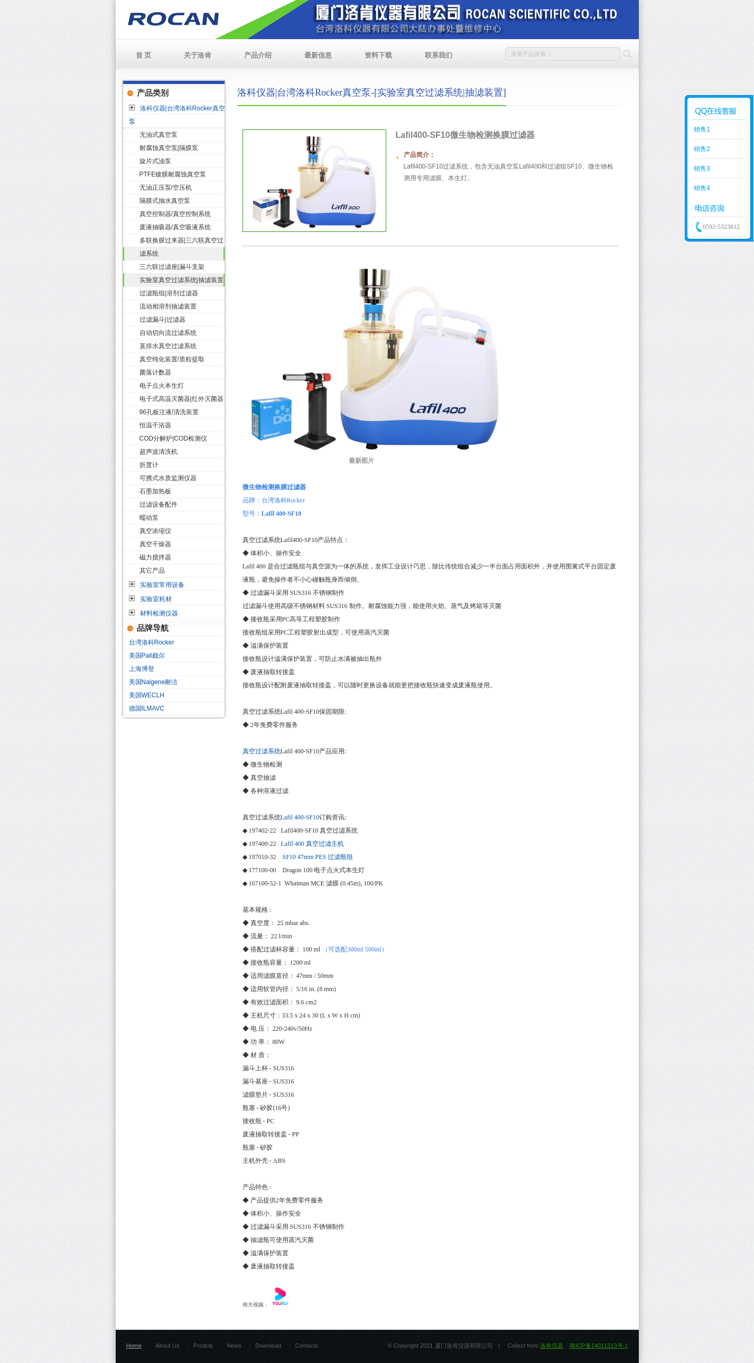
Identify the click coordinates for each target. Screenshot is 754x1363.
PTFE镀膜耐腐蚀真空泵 (173, 174)
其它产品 (152, 570)
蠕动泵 (149, 517)
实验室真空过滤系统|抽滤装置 (181, 280)
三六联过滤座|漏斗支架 (171, 266)
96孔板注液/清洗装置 (169, 412)
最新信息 (318, 55)
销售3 (701, 168)
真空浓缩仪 (155, 531)
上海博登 (141, 669)
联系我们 (438, 55)
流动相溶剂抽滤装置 (168, 306)
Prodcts (203, 1345)
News (234, 1345)
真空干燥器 (155, 544)
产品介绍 (258, 55)
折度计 (149, 465)
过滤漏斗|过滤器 (162, 319)
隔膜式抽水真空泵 (164, 200)
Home (134, 1345)
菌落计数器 (155, 372)
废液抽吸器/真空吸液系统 (175, 227)
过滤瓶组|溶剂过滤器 (168, 293)
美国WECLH (146, 695)
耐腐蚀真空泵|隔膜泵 (168, 148)
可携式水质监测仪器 (168, 478)
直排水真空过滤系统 (168, 346)
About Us (167, 1345)
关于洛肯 (197, 55)
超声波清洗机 (158, 451)
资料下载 (378, 55)
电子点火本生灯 (161, 385)
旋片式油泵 (155, 161)
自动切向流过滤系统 (168, 333)
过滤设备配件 (158, 504)
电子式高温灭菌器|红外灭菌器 (181, 399)
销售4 (701, 188)
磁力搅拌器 (155, 557)
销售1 (701, 129)
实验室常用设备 (162, 585)
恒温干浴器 (155, 425)
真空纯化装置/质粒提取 (171, 359)
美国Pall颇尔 (147, 655)
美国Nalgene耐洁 (153, 682)
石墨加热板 (155, 491)
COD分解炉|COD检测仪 (173, 438)
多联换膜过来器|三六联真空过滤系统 (181, 247)
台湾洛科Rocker (151, 642)
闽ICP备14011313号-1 (599, 1345)
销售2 (701, 149)
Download (268, 1345)
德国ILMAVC (147, 708)
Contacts (306, 1345)
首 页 (144, 55)
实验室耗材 (156, 599)
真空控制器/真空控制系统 (175, 214)
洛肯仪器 (551, 1345)
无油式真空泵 (158, 134)
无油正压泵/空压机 (165, 187)
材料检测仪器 (159, 613)
